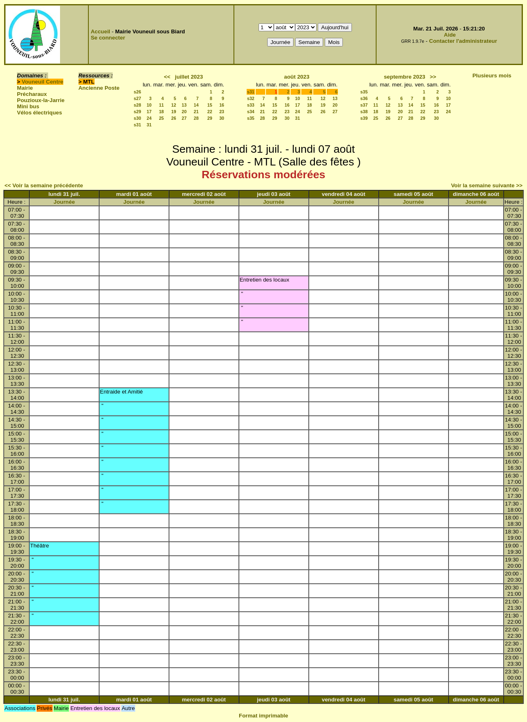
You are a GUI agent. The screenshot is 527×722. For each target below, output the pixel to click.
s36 (364, 98)
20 (184, 111)
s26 (137, 91)
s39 (364, 118)
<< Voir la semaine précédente (44, 185)
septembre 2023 (404, 77)
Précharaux (32, 94)
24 (149, 118)
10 (149, 104)
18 (161, 111)
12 (173, 104)
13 (184, 104)
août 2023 (297, 77)
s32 (250, 98)
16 (221, 104)
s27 (137, 98)
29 (209, 118)
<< (167, 77)
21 (196, 111)
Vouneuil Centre (42, 82)
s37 (364, 104)
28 (196, 118)
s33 (250, 104)
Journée (64, 202)
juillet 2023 (189, 77)
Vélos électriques (39, 112)
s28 (137, 104)
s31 (137, 124)
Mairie (25, 88)
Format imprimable (263, 716)
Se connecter (108, 38)
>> (433, 77)
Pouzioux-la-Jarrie (41, 100)
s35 (250, 118)
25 (161, 118)
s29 (137, 111)
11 (161, 104)
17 (149, 111)
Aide (450, 35)
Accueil (100, 31)
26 (173, 118)
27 (184, 118)
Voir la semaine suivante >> (486, 185)
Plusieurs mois (491, 75)
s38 (364, 111)
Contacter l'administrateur (463, 41)
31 (149, 124)
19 (173, 111)
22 (209, 111)
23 (221, 111)
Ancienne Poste (99, 88)
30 (221, 118)
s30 (137, 118)
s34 (250, 111)
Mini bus (28, 106)
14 (196, 104)
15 (209, 104)
